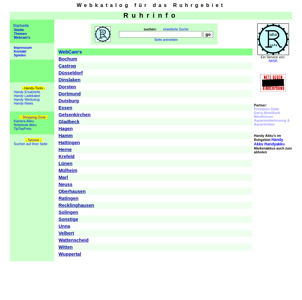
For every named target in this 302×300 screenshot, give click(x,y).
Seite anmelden (166, 39)
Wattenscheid (73, 240)
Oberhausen (72, 191)
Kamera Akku (23, 121)
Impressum (22, 47)
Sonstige (68, 219)
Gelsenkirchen (74, 114)
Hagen (65, 128)
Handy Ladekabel (26, 96)
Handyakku (269, 141)
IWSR (273, 61)
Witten (65, 247)
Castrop (67, 65)
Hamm (65, 135)
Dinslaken (69, 79)
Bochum (67, 58)
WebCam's (70, 51)
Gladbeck (68, 121)
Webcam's (21, 37)
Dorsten (67, 86)
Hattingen (69, 142)
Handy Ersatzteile (26, 92)
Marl (63, 177)
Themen (20, 33)
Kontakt (19, 51)
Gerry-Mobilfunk (267, 113)
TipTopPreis (22, 129)
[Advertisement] (273, 200)
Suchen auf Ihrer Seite (30, 144)
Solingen (68, 212)
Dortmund (69, 93)
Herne (65, 149)
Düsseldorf (70, 72)
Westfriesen (263, 116)
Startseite (21, 25)
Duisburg (68, 100)
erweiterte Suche (175, 29)
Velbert (66, 233)
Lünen (65, 163)
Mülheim (67, 170)
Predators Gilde (266, 109)
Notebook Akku (24, 125)
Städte (18, 30)
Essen (65, 107)
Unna (64, 226)
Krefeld (66, 156)
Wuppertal (69, 254)
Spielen (19, 55)
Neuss (65, 184)
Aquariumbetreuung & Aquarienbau (272, 122)
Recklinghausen (76, 205)
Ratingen (68, 198)
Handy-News (23, 103)
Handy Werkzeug (26, 99)
